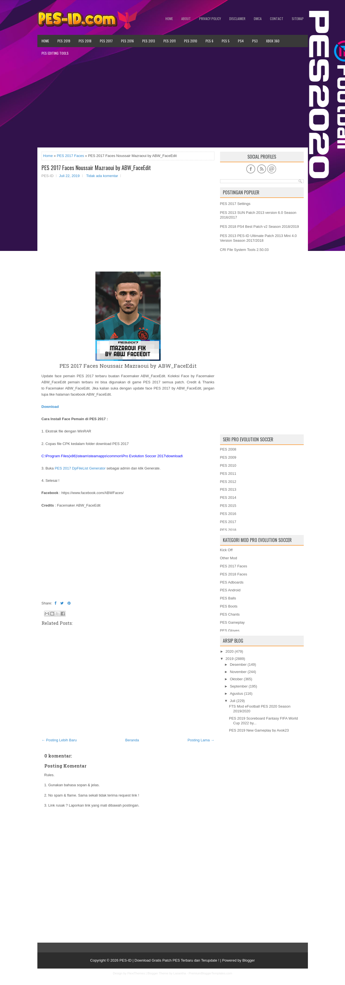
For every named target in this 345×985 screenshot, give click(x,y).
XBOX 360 (272, 40)
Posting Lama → (200, 740)
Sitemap (298, 18)
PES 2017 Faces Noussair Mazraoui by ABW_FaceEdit (96, 167)
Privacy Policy (210, 18)
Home (169, 18)
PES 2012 (228, 482)
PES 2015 (228, 506)
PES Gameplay (232, 622)
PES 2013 (148, 40)
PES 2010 (190, 40)
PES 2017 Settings (235, 204)
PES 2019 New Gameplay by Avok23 (259, 730)
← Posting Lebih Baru (59, 740)
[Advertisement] (172, 103)
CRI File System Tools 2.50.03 (244, 250)
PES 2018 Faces (233, 574)
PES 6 (209, 40)
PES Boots (229, 606)
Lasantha (179, 973)
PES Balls (228, 598)
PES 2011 (169, 40)
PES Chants (230, 614)
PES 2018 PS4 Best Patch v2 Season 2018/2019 (259, 226)
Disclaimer (237, 18)
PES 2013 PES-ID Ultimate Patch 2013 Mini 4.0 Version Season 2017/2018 (258, 238)
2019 (230, 659)
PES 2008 (228, 449)
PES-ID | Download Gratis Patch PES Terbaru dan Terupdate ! (169, 960)
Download (50, 407)
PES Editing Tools (55, 53)
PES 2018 (85, 40)
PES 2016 (127, 40)
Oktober (236, 679)
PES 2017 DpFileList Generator (80, 468)
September (239, 686)
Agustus (236, 693)
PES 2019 (63, 40)
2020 (230, 651)
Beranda (132, 740)
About (186, 18)
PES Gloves (230, 630)
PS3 (255, 40)
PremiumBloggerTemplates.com (210, 973)
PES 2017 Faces (70, 156)
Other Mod (228, 558)
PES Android (230, 590)
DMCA (258, 18)
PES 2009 (228, 457)
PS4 (241, 40)
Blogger (248, 960)
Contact (276, 18)
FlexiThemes (136, 973)
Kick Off (226, 550)
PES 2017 (106, 40)
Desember (238, 664)
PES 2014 (228, 497)
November (238, 672)
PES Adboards (232, 582)
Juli (232, 701)
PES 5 (226, 40)
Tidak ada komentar (102, 176)
